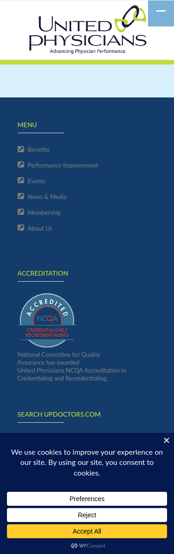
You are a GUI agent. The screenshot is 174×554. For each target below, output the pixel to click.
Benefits (39, 149)
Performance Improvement (63, 165)
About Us (40, 228)
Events (36, 181)
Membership (44, 212)
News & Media (47, 196)
